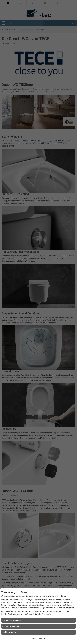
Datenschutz (43, 638)
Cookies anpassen (9, 632)
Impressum (33, 638)
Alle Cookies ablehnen (10, 626)
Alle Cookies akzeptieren (11, 620)
